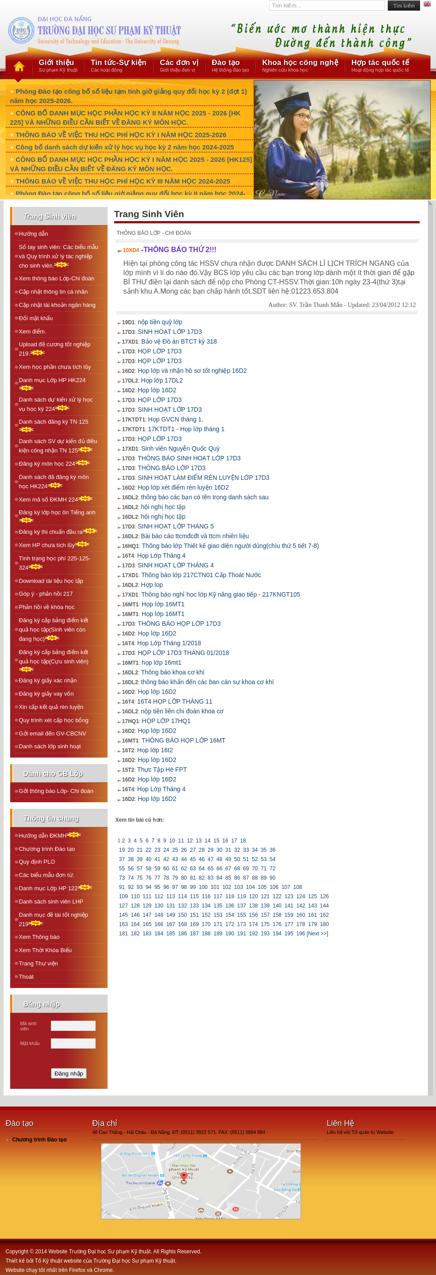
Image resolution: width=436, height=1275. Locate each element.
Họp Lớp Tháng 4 (161, 555)
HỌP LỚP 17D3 (159, 351)
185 (171, 933)
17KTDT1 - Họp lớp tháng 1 (186, 429)
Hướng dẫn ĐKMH (50, 835)
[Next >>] (317, 933)
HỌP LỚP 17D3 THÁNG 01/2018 (183, 652)
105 (262, 887)
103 (239, 887)
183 (147, 933)
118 (230, 896)
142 (301, 906)
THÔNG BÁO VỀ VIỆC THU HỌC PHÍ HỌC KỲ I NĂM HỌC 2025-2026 (120, 134)
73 (122, 878)
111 (147, 896)
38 (131, 859)
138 (253, 906)
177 (289, 924)
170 (206, 924)
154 (230, 915)
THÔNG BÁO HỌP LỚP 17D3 (179, 623)
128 (135, 906)
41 (157, 859)
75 (139, 878)
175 (265, 924)
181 (124, 933)
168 (183, 924)
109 (124, 896)
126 (324, 896)
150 (183, 915)
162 (324, 915)
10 (172, 841)
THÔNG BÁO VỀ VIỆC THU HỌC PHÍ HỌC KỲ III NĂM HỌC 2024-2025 (122, 181)
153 (218, 915)
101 (215, 887)
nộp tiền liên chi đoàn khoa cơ (182, 711)
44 (184, 859)
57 (139, 868)
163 (124, 924)
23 (157, 850)
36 (272, 850)
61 (175, 868)
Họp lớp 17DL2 (162, 380)
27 (193, 850)
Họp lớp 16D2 (157, 390)
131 (171, 906)
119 (242, 896)
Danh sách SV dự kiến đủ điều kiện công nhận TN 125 (58, 446)
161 (313, 915)
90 (272, 878)
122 (277, 896)
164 (135, 924)
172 (230, 924)
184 (159, 933)
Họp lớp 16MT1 (163, 604)
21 (139, 850)
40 (148, 859)
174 (253, 924)
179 (313, 924)
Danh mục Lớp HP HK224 (52, 384)
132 (183, 906)
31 (228, 850)
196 (301, 933)
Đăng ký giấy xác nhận (48, 680)
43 (175, 859)
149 (171, 915)
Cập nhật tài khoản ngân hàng (57, 305)
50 (237, 859)
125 (313, 896)
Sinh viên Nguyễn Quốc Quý (180, 448)
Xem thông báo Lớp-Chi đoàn (57, 278)
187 (195, 933)
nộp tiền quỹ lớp (160, 321)
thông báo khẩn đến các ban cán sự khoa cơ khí (207, 681)
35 (263, 850)
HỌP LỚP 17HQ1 (166, 720)
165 (147, 924)
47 (210, 859)
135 (218, 906)
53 (263, 859)
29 (210, 850)
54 (272, 859)
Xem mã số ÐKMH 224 (56, 499)
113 (171, 896)
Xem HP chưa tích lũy (54, 544)
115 (195, 896)
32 (237, 850)
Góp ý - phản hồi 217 (46, 593)
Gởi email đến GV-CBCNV (52, 733)
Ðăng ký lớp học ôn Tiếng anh (57, 516)
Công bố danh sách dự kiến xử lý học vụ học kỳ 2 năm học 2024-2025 (124, 147)
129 (147, 906)
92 (131, 887)
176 (277, 924)
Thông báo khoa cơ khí (173, 672)
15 (216, 841)
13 (198, 841)
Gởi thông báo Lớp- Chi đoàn (56, 791)
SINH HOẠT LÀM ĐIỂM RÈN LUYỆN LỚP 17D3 (204, 477)
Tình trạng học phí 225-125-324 (55, 563)
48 (219, 859)
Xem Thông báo (39, 937)
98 (184, 887)
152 (206, 915)
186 (183, 933)
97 (175, 887)
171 (218, 924)
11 (181, 841)
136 (230, 906)
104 (250, 887)
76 (148, 878)
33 (246, 850)
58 (148, 868)
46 (201, 859)
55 (122, 868)
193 (265, 933)
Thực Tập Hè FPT (162, 769)
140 (277, 906)
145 (124, 915)
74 (131, 878)
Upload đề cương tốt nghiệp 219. (55, 349)
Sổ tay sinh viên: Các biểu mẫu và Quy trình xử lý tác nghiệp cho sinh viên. (59, 256)
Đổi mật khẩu (36, 318)
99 (193, 887)
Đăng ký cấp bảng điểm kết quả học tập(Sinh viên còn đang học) (54, 629)
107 (286, 887)
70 (255, 868)
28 (201, 850)
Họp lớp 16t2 (155, 750)
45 (193, 859)
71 (263, 868)
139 (265, 906)
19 (122, 850)
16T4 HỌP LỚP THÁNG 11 (174, 701)
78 (166, 878)
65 (210, 868)
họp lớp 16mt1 (161, 662)
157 (265, 915)
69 (246, 868)
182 (135, 933)
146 (135, 915)
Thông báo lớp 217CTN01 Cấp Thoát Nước (201, 574)
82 (201, 878)
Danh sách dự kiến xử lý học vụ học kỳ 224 (56, 404)
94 (148, 887)
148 (159, 915)
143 (313, 906)
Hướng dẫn (33, 233)
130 (159, 906)
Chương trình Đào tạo (47, 849)
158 (277, 915)
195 (289, 933)
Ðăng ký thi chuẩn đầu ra (58, 531)
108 (298, 887)
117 (218, 896)
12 (189, 841)
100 (203, 887)
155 (242, 915)
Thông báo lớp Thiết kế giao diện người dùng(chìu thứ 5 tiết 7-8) (230, 545)
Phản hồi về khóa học (47, 607)
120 (253, 896)
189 (218, 933)
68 (237, 868)
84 (219, 878)
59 (157, 868)
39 (139, 859)
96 (166, 887)
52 (255, 859)
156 (253, 915)
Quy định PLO (37, 861)
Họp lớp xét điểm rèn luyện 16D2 (183, 487)
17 (234, 841)
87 (246, 878)
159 (289, 915)
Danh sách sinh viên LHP (51, 901)
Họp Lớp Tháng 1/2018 (169, 643)
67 (228, 868)
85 (228, 878)
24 (166, 850)
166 (159, 924)
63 (193, 868)
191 (242, 933)
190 (230, 933)
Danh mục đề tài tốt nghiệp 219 (53, 919)
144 (324, 906)
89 (263, 878)
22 (148, 850)
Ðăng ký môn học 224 (54, 463)
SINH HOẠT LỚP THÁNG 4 (176, 565)
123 (289, 896)
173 (242, 924)
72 (272, 868)
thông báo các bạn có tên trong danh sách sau (205, 497)
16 (225, 841)
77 (157, 878)
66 (219, 868)
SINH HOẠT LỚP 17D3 (170, 331)
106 (274, 887)
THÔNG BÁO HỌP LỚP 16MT (184, 740)
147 (147, 915)
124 (301, 896)
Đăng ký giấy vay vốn (46, 693)
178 (301, 924)
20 (131, 850)
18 (243, 841)
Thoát (26, 976)
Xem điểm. (32, 331)
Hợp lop (152, 584)
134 (206, 906)
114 (183, 896)
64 (201, 868)
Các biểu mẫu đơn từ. (47, 875)
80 (184, 878)
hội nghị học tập (163, 506)
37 (122, 859)
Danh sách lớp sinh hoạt (50, 746)
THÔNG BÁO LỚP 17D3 (171, 467)
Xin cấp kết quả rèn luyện (51, 707)
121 (265, 896)
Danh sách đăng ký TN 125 (54, 425)
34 (255, 850)
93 (139, 887)
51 (246, 859)
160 (301, 915)
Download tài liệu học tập (51, 581)
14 (207, 841)
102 (227, 887)
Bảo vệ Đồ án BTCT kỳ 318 (179, 341)
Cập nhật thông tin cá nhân (53, 291)
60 (166, 868)
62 (184, 868)
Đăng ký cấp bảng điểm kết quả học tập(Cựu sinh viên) (54, 660)
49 (228, 859)
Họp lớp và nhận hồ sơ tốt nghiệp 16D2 (192, 370)
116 (206, 896)
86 (237, 878)
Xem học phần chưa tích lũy (55, 367)
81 (193, 878)
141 (289, 906)
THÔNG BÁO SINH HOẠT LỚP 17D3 (189, 458)
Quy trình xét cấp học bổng (54, 720)
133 (195, 906)
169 (195, 924)
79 (175, 878)
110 (135, 896)
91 (122, 887)
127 (124, 906)
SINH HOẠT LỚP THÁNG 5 (176, 526)
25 (175, 850)
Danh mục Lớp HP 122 (56, 888)
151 (195, 915)
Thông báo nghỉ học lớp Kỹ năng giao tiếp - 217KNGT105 (220, 594)
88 (255, 878)
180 (324, 924)
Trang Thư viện (38, 963)
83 (210, 878)
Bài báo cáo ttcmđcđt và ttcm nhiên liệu (195, 536)
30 (219, 850)
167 (171, 924)
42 (166, 859)
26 (184, 850)
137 (242, 906)
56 (131, 868)
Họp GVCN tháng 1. (176, 419)
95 (157, 887)
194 (277, 933)
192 (253, 933)
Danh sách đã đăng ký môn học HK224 (54, 482)
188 (206, 933)
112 (159, 896)
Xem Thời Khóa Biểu (45, 950)
